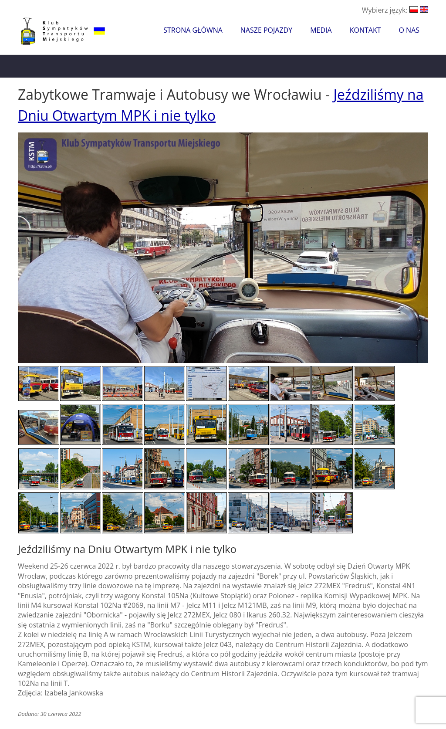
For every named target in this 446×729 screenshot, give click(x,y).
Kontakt (365, 30)
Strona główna (193, 30)
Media (320, 30)
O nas (409, 30)
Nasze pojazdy (266, 30)
